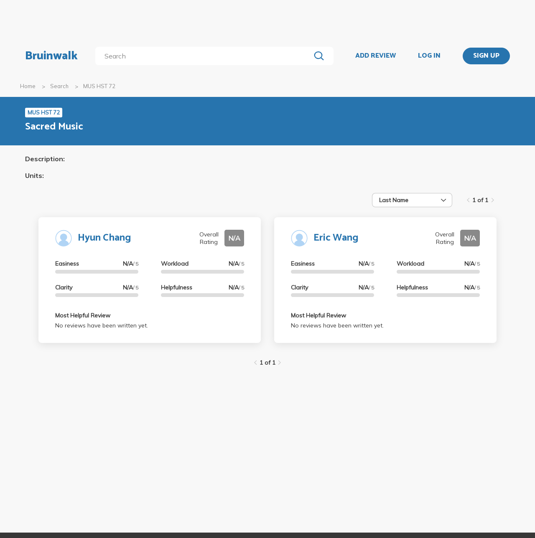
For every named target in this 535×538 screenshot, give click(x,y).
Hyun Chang (104, 238)
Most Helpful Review (82, 315)
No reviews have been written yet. (101, 325)
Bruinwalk (51, 56)
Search (59, 86)
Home (28, 86)
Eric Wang (335, 238)
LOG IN (429, 56)
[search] (204, 56)
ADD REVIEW (375, 56)
